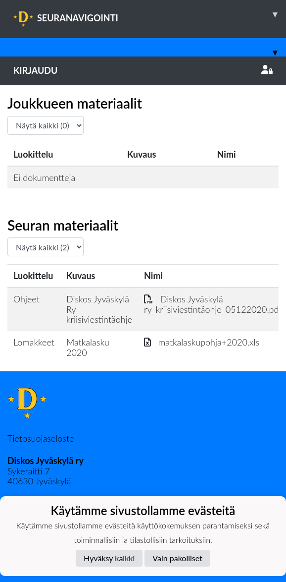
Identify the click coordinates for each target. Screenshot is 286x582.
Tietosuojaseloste (40, 438)
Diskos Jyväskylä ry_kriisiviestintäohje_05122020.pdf (213, 304)
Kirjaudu (143, 70)
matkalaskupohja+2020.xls (201, 342)
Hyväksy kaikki (109, 558)
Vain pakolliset (177, 558)
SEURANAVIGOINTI (149, 14)
